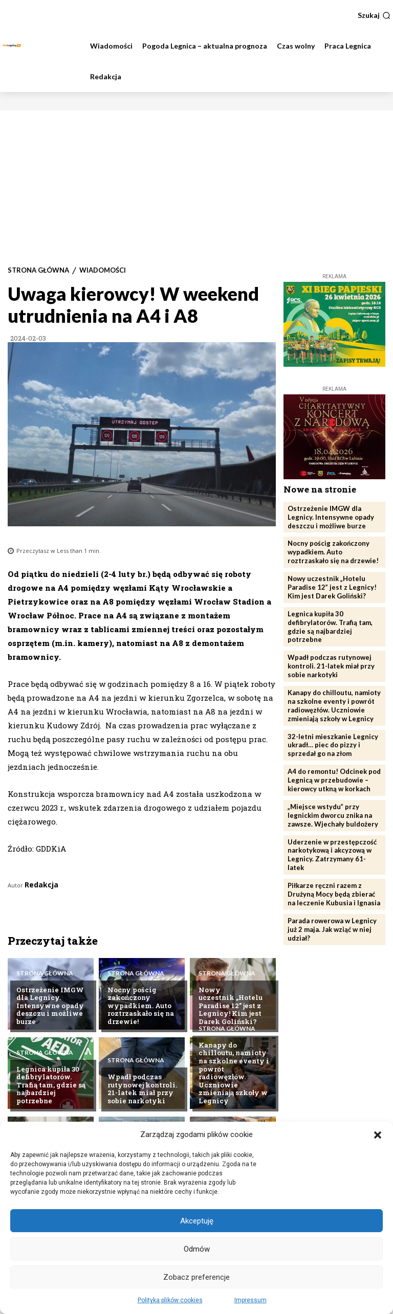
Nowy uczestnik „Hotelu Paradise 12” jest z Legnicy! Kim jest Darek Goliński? (231, 1005)
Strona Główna (38, 270)
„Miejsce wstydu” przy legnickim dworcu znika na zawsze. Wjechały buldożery (333, 815)
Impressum (250, 1300)
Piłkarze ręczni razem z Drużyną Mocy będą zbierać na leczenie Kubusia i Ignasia (334, 894)
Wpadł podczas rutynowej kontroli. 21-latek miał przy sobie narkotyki (142, 1088)
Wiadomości (102, 270)
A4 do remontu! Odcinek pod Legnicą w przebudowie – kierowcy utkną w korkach (334, 780)
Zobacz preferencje (196, 1277)
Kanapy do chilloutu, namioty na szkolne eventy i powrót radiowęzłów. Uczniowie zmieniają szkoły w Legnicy (234, 1072)
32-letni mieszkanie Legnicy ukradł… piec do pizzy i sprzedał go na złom (333, 745)
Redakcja (41, 884)
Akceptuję (196, 1221)
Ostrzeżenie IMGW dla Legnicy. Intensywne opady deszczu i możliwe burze (50, 1005)
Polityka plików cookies (170, 1300)
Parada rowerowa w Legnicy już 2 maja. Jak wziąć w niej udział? (332, 929)
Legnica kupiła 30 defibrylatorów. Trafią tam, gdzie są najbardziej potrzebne (50, 1084)
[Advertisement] (196, 187)
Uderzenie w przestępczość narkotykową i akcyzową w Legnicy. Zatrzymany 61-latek (332, 855)
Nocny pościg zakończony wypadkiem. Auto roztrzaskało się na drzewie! (140, 1005)
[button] (378, 1135)
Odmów (197, 1249)
